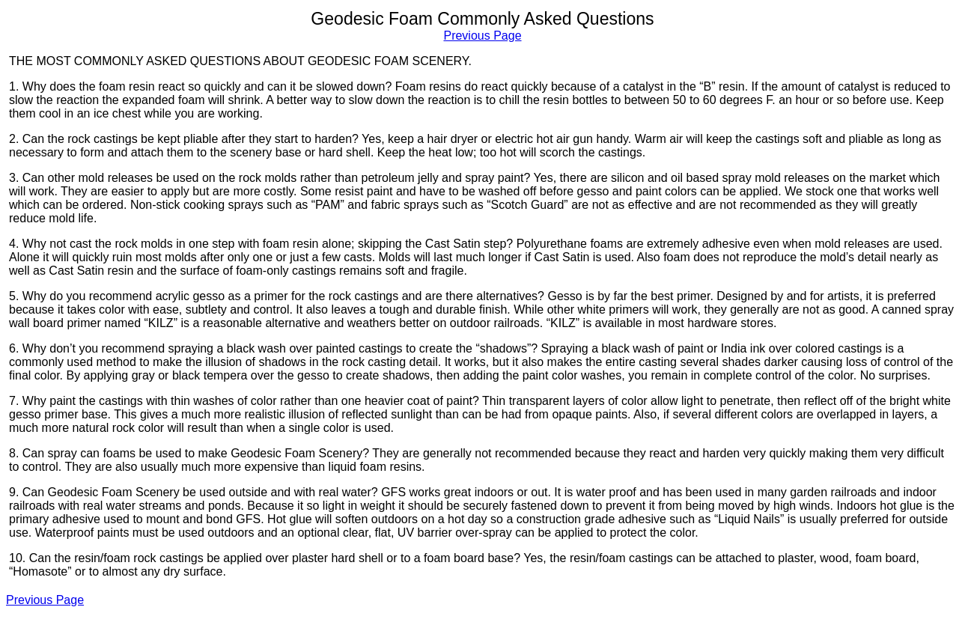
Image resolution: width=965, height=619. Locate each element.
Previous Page (482, 35)
